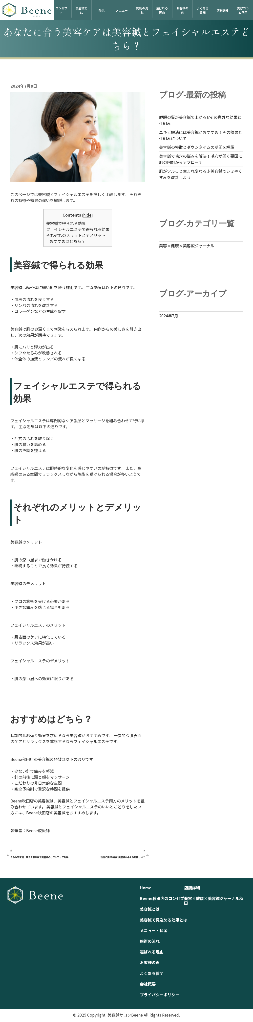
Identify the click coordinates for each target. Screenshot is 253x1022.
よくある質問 (203, 10)
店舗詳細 (223, 10)
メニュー (122, 10)
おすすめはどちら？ (67, 241)
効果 (102, 10)
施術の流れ (142, 10)
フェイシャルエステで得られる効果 (77, 229)
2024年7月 (168, 316)
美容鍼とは (81, 10)
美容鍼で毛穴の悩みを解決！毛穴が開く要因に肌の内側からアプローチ (200, 159)
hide (87, 215)
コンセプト (61, 10)
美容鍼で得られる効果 (66, 223)
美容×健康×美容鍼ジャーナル (186, 246)
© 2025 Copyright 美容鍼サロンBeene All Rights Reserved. (126, 1015)
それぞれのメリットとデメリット (75, 235)
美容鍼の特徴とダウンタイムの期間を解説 (196, 147)
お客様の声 (182, 10)
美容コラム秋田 (243, 10)
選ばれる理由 (162, 10)
